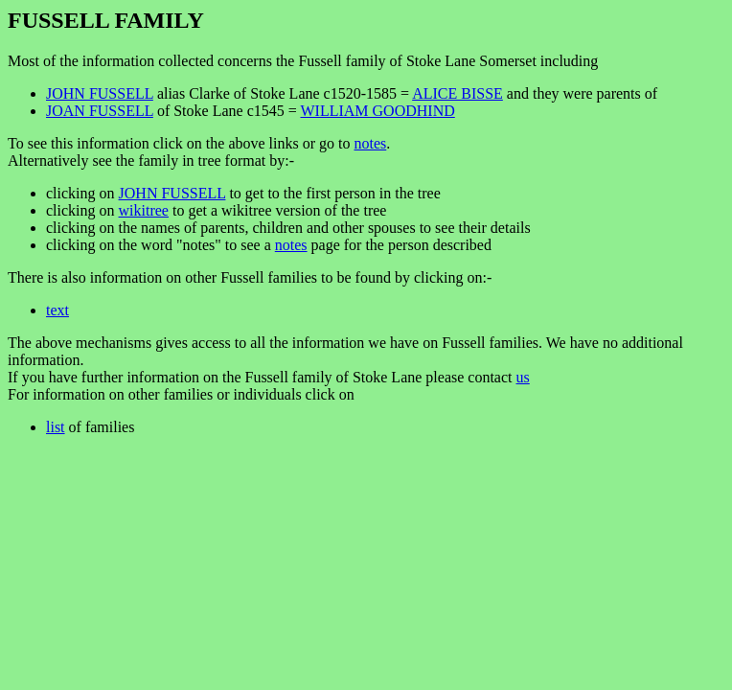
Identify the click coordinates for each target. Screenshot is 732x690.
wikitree (144, 210)
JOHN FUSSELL (99, 93)
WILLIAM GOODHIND (377, 111)
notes (370, 143)
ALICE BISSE (457, 93)
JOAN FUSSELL (99, 111)
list (55, 427)
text (57, 310)
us (523, 377)
